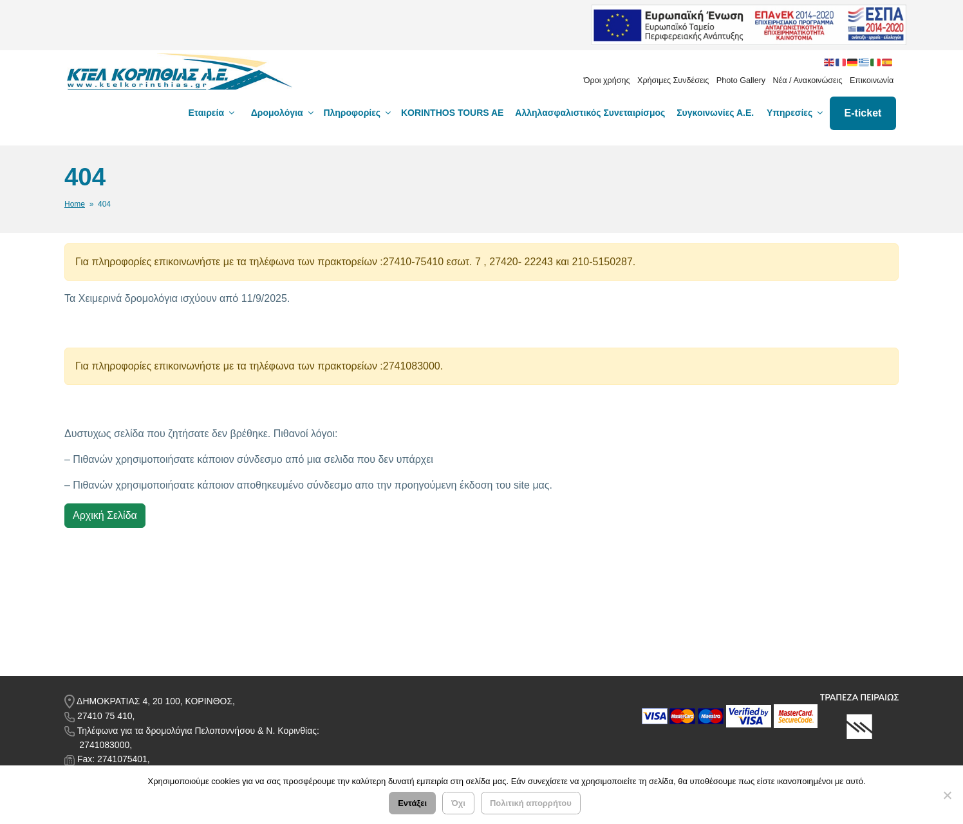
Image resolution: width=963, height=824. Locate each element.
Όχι (458, 803)
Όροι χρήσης (607, 80)
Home (74, 204)
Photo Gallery (740, 80)
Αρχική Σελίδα (105, 515)
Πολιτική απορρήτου (531, 803)
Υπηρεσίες (796, 113)
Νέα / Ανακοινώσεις (808, 80)
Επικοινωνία (871, 80)
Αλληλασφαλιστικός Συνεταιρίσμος (590, 113)
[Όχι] (946, 795)
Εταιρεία (213, 113)
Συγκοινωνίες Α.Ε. (715, 113)
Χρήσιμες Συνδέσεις (673, 80)
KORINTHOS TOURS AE (452, 113)
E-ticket (863, 113)
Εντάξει (412, 803)
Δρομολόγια (283, 113)
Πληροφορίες (358, 113)
